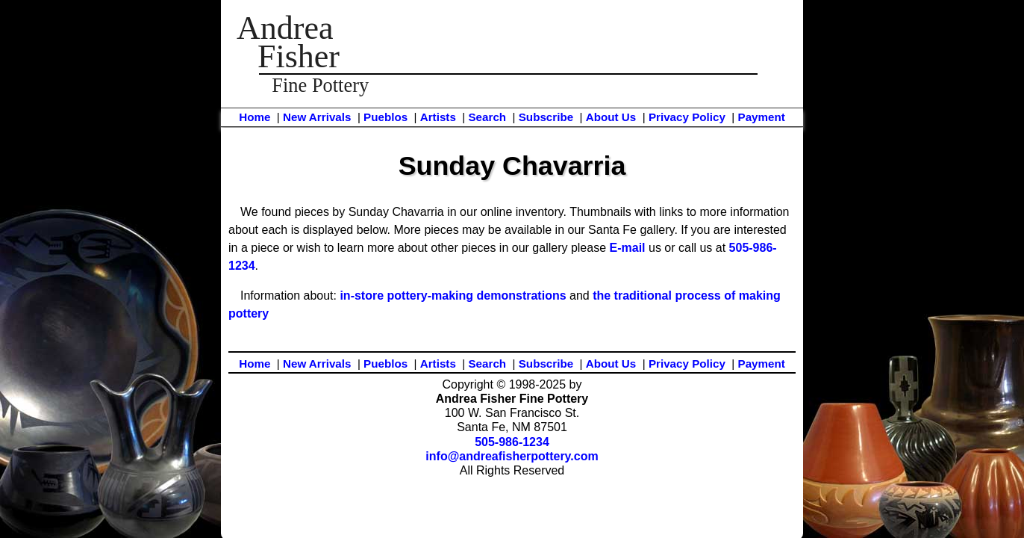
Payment (761, 117)
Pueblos (385, 117)
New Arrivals (317, 117)
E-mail (628, 247)
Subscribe (546, 117)
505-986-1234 (512, 442)
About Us (611, 117)
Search (487, 117)
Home (254, 117)
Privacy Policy (687, 117)
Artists (438, 117)
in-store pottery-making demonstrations (453, 295)
